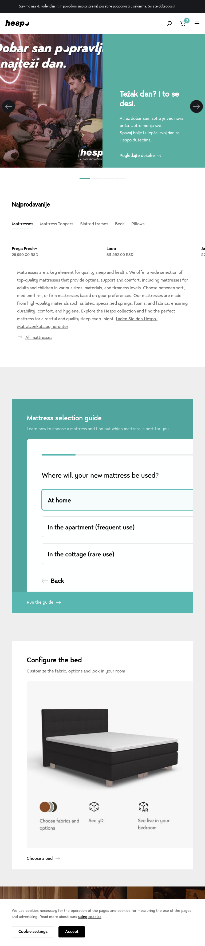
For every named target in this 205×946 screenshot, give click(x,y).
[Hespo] (17, 23)
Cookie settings (33, 931)
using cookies (89, 917)
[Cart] (183, 23)
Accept (71, 931)
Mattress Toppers (56, 223)
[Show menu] (197, 23)
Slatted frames (94, 223)
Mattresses (22, 223)
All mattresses (38, 337)
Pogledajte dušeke (137, 155)
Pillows (137, 223)
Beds (119, 223)
